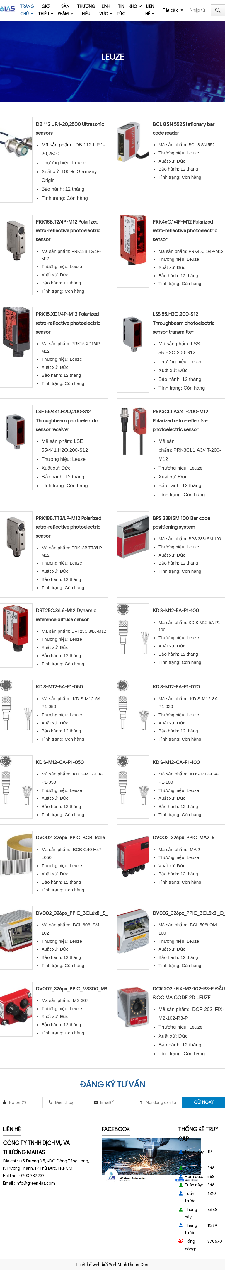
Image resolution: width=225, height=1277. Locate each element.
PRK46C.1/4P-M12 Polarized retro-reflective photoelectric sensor (185, 231)
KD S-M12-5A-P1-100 (176, 611)
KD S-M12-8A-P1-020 (176, 687)
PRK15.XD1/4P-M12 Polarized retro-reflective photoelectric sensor (68, 323)
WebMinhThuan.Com (129, 1264)
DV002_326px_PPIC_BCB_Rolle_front (77, 838)
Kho (133, 6)
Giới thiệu (44, 10)
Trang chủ (27, 10)
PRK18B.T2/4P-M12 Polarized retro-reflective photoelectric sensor (68, 231)
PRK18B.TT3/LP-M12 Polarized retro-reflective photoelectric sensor (68, 527)
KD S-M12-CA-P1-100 (176, 762)
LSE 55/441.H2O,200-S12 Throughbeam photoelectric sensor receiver (67, 420)
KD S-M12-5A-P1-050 (59, 687)
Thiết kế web (89, 1264)
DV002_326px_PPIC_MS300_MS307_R (78, 989)
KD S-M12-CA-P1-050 (60, 762)
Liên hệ (149, 10)
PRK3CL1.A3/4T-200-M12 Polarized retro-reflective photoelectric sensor (180, 420)
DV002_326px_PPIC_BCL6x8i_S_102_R (78, 913)
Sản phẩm (64, 10)
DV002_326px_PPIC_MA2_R (183, 838)
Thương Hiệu (86, 10)
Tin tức (121, 10)
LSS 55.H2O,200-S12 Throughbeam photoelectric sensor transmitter (183, 323)
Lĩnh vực (104, 10)
